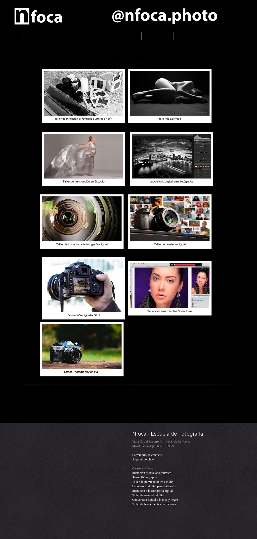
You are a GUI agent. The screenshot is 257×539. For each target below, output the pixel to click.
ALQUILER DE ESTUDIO (51, 36)
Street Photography (144, 477)
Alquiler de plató (143, 459)
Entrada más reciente (43, 408)
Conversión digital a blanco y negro (155, 499)
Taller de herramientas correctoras (154, 504)
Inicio (134, 408)
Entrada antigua (220, 408)
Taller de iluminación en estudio (152, 482)
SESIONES (157, 36)
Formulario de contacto (147, 455)
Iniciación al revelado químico (151, 473)
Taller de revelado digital (148, 495)
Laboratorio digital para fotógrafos (154, 486)
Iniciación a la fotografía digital (152, 491)
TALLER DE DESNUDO (112, 36)
